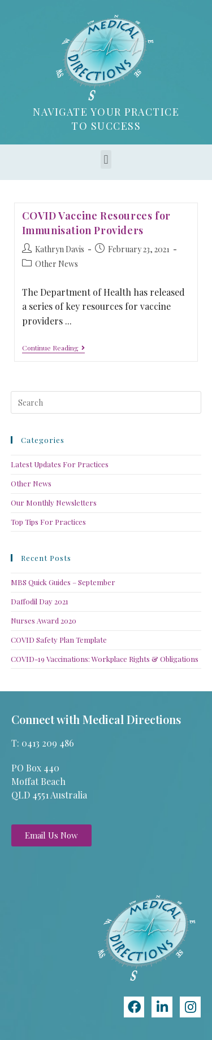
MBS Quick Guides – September (63, 582)
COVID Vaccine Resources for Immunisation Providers (96, 222)
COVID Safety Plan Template (59, 639)
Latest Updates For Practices (60, 464)
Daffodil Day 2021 (39, 601)
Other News (56, 263)
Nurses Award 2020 (43, 620)
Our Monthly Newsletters (54, 502)
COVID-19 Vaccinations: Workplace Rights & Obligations (104, 659)
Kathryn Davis (59, 249)
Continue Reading (53, 348)
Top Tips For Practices (48, 521)
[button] (106, 159)
